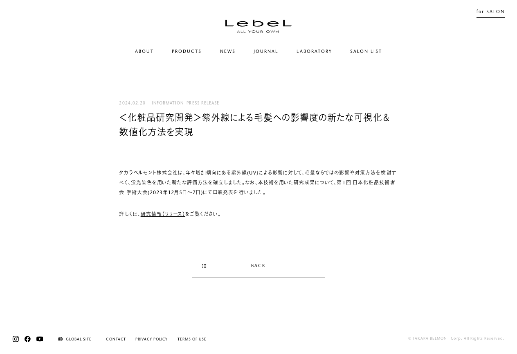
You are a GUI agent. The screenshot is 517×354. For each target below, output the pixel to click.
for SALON (491, 12)
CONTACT (116, 339)
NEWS (228, 52)
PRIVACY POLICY (151, 339)
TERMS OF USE (192, 339)
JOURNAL (266, 52)
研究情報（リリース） (163, 214)
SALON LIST (366, 52)
